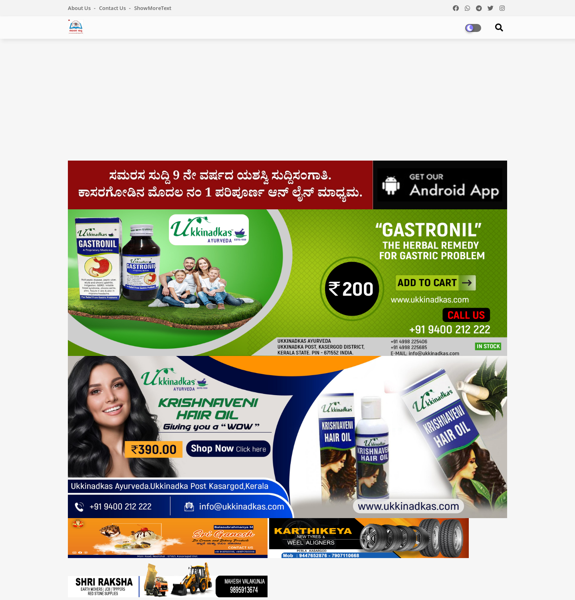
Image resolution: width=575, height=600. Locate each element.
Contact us (113, 8)
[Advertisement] (287, 103)
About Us (80, 8)
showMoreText (152, 8)
